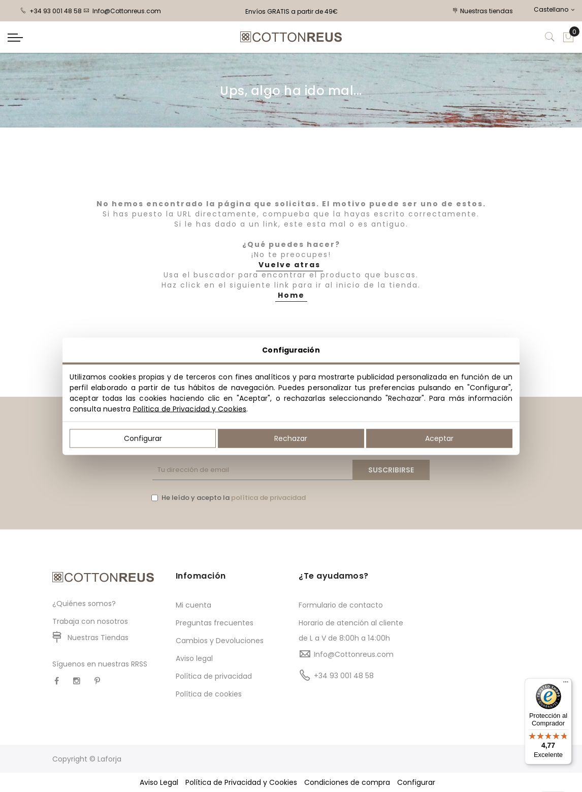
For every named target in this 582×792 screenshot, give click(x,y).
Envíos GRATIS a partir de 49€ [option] (291, 11)
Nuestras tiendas (483, 11)
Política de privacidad (214, 676)
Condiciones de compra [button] (347, 782)
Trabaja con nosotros (90, 621)
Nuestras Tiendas (98, 637)
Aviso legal (194, 658)
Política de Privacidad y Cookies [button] (241, 782)
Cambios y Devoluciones (220, 641)
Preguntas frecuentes (214, 623)
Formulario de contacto (341, 605)
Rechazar (290, 438)
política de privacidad (268, 497)
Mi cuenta (193, 605)
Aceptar (439, 438)
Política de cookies (209, 694)
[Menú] (566, 684)
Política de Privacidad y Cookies (189, 408)
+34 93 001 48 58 (51, 11)
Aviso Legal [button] (159, 782)
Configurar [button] (416, 782)
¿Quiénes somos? (84, 603)
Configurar (143, 438)
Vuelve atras (289, 265)
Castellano (554, 9)
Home (291, 295)
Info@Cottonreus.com (122, 11)
